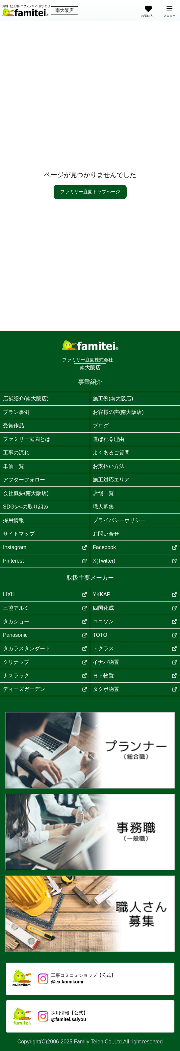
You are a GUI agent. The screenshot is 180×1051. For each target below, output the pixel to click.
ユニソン (135, 621)
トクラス (135, 648)
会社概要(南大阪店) (26, 493)
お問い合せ (106, 534)
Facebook (135, 547)
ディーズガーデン (45, 689)
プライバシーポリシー (119, 520)
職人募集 (103, 507)
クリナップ (45, 662)
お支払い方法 (108, 466)
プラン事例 (16, 412)
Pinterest (45, 561)
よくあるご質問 (111, 452)
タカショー (45, 621)
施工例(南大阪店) (113, 398)
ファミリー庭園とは (26, 439)
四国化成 (135, 608)
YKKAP (135, 594)
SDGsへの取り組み (26, 507)
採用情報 (13, 520)
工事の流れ (16, 452)
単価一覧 (13, 466)
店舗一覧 (103, 493)
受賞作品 (13, 425)
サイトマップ (19, 534)
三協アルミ (45, 608)
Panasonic (45, 635)
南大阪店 (64, 10)
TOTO (135, 635)
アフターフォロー (24, 479)
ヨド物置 (135, 675)
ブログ (101, 425)
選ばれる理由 (108, 439)
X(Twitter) (135, 561)
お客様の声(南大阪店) (118, 412)
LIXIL (45, 594)
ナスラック (45, 675)
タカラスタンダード (45, 648)
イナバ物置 (135, 662)
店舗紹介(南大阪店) (26, 398)
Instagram (45, 547)
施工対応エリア (111, 479)
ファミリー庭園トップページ (90, 191)
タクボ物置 (135, 689)
